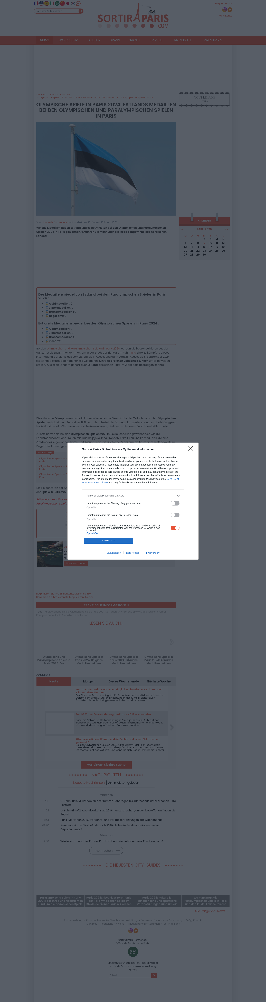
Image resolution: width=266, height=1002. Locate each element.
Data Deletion (114, 552)
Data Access (132, 552)
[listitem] (133, 496)
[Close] (191, 449)
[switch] (175, 503)
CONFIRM (108, 540)
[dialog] (133, 501)
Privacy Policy (152, 552)
